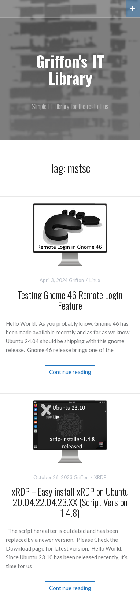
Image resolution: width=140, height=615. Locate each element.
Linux (94, 280)
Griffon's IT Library (70, 69)
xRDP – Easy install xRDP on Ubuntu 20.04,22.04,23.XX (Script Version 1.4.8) (70, 501)
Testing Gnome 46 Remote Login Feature (70, 300)
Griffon (76, 280)
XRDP (100, 477)
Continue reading (70, 371)
